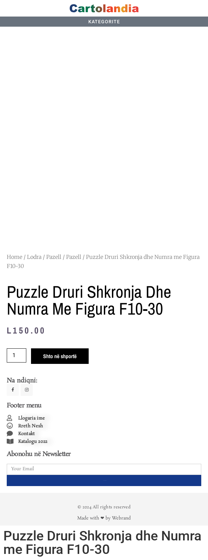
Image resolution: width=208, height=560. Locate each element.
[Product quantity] (16, 355)
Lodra (34, 257)
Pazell (53, 257)
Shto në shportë (60, 356)
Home (14, 257)
